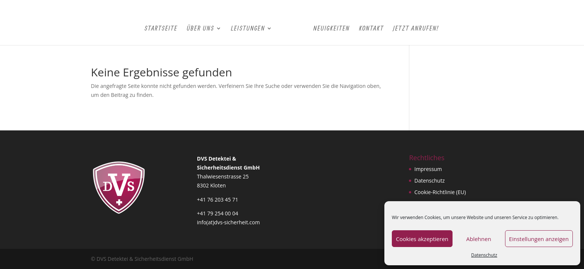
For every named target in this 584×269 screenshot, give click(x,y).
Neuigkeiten (331, 29)
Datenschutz (484, 255)
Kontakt (371, 29)
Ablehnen (478, 239)
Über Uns (200, 29)
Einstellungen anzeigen (539, 239)
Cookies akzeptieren (422, 239)
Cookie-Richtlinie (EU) (440, 192)
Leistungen (248, 29)
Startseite (161, 29)
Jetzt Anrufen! (415, 29)
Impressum (428, 169)
